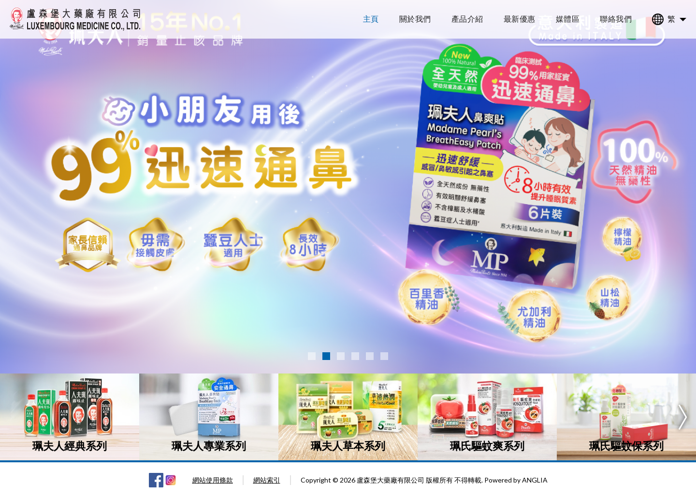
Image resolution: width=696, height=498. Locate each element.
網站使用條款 (212, 480)
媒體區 (568, 18)
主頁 (371, 18)
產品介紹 (467, 18)
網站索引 (266, 480)
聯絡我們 (616, 18)
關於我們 (415, 18)
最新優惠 (520, 18)
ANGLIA (535, 480)
